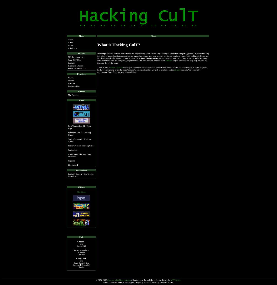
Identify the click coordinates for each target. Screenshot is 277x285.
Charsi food (81, 192)
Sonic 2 (71, 63)
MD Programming (76, 57)
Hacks (70, 77)
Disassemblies (74, 86)
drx (108, 280)
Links (70, 45)
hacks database (116, 67)
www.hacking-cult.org (120, 280)
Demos (71, 80)
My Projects (73, 95)
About (70, 42)
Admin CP (72, 48)
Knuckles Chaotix (75, 66)
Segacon (71, 161)
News (70, 39)
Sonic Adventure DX (77, 68)
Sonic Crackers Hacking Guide (81, 146)
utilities (168, 60)
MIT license (176, 280)
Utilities (71, 83)
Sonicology (73, 150)
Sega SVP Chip (74, 60)
